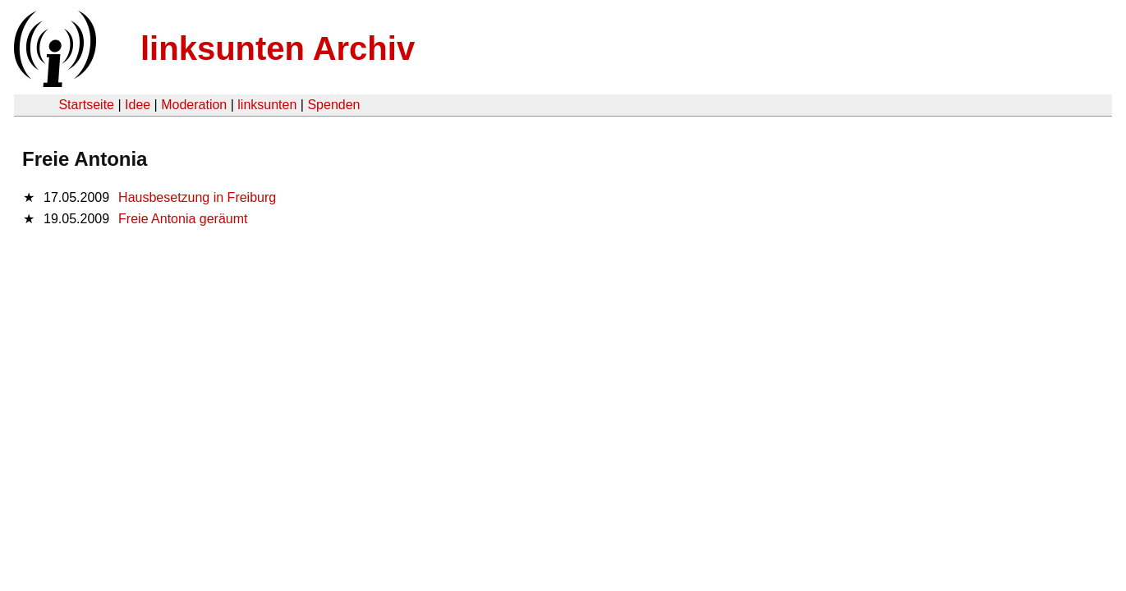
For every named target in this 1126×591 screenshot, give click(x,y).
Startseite (86, 105)
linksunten (266, 105)
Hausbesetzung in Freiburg (197, 197)
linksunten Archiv (277, 48)
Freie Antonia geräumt (182, 219)
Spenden (333, 105)
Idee (137, 105)
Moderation (194, 105)
